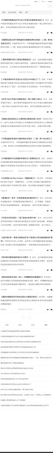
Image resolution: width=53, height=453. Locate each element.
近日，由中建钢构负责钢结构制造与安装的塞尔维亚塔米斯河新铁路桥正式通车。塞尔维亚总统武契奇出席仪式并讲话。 (26, 261)
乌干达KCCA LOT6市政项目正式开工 (13, 373)
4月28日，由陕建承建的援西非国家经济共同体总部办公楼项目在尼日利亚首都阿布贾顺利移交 (26, 300)
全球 (7, 325)
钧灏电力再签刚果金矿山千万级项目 (13, 400)
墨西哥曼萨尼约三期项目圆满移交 (12, 363)
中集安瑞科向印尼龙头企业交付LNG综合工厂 (16, 384)
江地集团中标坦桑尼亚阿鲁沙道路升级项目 (15, 331)
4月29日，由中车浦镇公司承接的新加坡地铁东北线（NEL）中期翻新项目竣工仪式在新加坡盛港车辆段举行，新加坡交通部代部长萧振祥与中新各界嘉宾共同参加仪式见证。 (26, 281)
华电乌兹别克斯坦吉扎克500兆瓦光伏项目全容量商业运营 (21, 342)
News (36, 1)
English (50, 1)
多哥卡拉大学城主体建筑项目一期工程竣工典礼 (17, 389)
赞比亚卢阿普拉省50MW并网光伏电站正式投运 (17, 368)
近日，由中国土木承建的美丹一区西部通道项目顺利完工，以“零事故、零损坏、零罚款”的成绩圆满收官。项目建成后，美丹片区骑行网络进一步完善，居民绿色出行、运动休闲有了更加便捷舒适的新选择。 (26, 202)
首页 (3, 12)
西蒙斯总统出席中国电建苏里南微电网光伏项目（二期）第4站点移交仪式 (26, 358)
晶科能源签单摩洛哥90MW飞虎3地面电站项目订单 (18, 347)
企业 (20, 325)
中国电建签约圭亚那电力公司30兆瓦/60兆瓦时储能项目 (20, 352)
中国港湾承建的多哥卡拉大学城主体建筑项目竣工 (18, 336)
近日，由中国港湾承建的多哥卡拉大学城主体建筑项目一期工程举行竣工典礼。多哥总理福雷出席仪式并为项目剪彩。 (26, 23)
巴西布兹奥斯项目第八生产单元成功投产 (15, 379)
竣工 (26, 12)
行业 (32, 325)
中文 (43, 1)
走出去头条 (12, 12)
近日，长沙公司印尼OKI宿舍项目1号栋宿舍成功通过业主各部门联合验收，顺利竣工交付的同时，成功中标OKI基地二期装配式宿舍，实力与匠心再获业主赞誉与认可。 (26, 222)
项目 (20, 12)
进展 (45, 325)
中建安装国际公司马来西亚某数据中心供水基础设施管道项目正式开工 (25, 405)
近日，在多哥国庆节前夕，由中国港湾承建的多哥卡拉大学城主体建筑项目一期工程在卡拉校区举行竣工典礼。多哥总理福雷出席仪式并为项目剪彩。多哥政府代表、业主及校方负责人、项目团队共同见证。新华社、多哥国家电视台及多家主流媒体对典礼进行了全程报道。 (26, 103)
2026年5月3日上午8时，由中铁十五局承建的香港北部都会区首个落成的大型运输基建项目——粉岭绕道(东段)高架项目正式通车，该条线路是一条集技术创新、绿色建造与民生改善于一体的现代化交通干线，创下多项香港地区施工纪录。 (26, 241)
